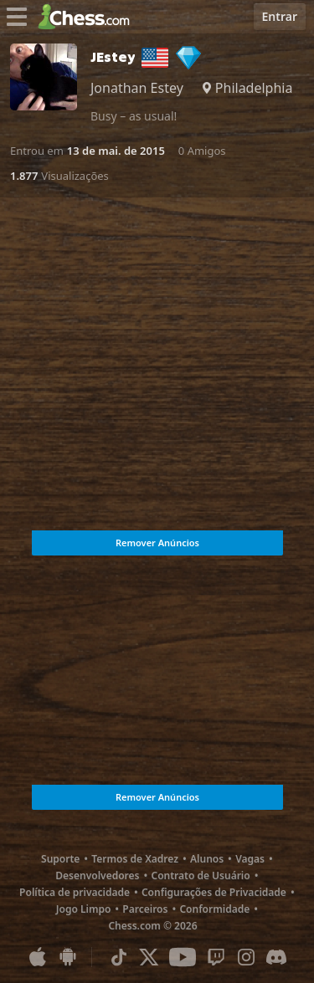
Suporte (60, 859)
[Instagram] (246, 957)
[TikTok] (119, 957)
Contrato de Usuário (200, 875)
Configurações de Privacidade (214, 892)
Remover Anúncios (156, 542)
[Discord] (276, 957)
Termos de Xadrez (134, 859)
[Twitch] (216, 957)
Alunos (207, 859)
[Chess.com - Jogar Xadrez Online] (88, 17)
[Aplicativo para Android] (68, 957)
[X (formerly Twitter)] (149, 957)
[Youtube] (182, 957)
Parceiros (144, 909)
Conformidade (214, 909)
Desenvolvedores (97, 875)
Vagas (250, 859)
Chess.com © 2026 (152, 926)
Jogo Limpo (83, 909)
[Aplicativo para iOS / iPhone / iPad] (38, 957)
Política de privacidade (74, 892)
